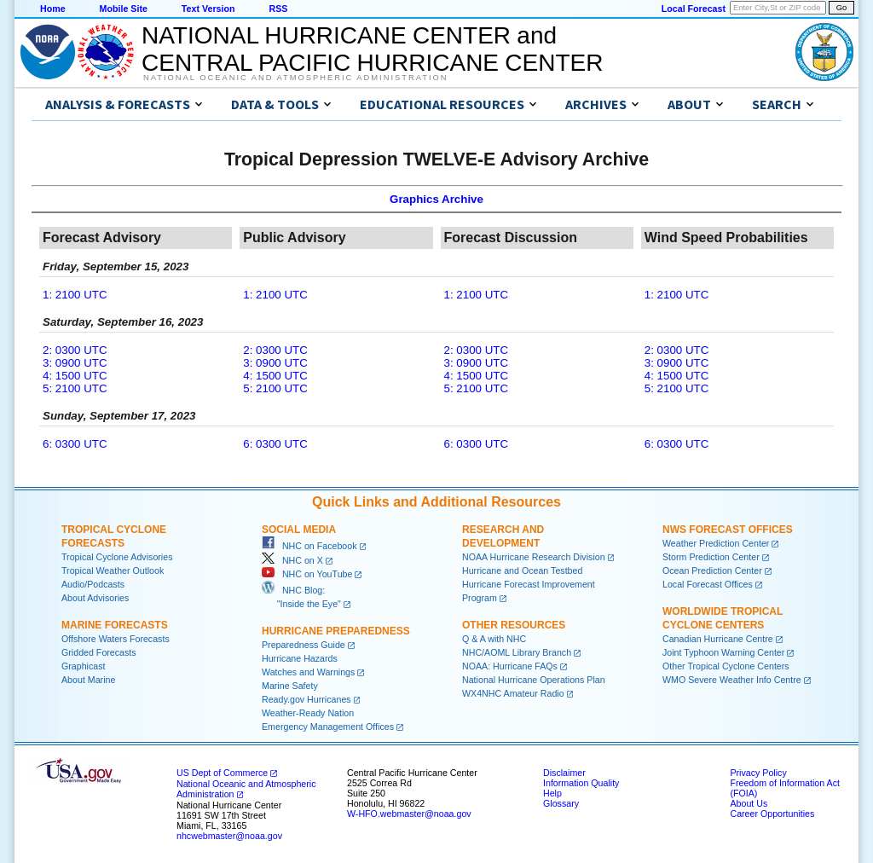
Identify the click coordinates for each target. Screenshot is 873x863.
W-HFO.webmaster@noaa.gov (409, 813)
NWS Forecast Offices (727, 530)
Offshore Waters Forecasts (115, 639)
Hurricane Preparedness (336, 631)
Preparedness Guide (303, 645)
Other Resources (513, 625)
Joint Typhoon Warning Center (723, 652)
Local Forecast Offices (707, 584)
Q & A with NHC (494, 639)
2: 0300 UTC (75, 350)
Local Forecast (694, 8)
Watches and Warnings (308, 672)
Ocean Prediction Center (712, 570)
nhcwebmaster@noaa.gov (229, 836)
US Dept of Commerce (222, 772)
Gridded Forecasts (98, 652)
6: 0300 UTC (75, 443)
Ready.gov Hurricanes (306, 699)
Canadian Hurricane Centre (717, 639)
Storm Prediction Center (711, 557)
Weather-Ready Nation (308, 713)
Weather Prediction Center (715, 543)
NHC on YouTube (307, 574)
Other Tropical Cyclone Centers (725, 666)
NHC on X (292, 560)
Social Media (299, 530)
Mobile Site (123, 8)
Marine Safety (290, 686)
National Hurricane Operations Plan (533, 680)
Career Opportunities (772, 813)
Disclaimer (564, 772)
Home (53, 8)
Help (552, 793)
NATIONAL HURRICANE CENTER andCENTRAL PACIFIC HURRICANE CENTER (372, 49)
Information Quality (581, 783)
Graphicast (83, 666)
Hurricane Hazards (300, 658)
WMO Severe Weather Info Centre (731, 680)
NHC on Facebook (309, 546)
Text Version (208, 8)
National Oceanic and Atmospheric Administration (295, 77)
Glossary (561, 803)
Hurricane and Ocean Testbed (522, 570)
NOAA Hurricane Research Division (533, 557)
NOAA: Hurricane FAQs (510, 666)
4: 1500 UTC (75, 375)
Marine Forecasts (114, 625)
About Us (748, 803)
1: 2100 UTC (75, 294)
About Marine (88, 680)
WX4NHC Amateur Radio (513, 693)
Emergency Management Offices (328, 726)
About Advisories (95, 598)
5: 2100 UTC (75, 388)
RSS (278, 8)
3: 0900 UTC (75, 362)
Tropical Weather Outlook (112, 570)
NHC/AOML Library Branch (516, 652)
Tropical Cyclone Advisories (117, 557)
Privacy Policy (758, 772)
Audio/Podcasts (92, 584)
